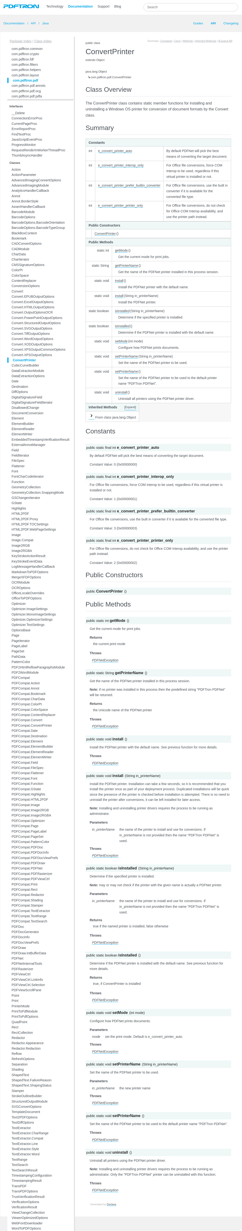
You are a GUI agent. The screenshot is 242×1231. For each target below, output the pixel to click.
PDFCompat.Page (25, 826)
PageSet (18, 651)
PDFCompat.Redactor (28, 895)
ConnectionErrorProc (27, 118)
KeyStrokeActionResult (28, 556)
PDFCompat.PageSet (27, 836)
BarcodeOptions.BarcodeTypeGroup (38, 228)
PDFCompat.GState (26, 789)
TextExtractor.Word (25, 1154)
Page (15, 635)
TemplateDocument (26, 1112)
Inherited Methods (205, 40)
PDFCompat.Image (26, 805)
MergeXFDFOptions (26, 577)
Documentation (80, 6)
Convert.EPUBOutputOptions (33, 296)
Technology (54, 6)
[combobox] (190, 7)
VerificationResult (24, 1207)
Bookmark (19, 238)
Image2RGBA (22, 551)
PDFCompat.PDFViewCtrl (31, 879)
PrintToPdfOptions (25, 1016)
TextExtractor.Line (25, 1144)
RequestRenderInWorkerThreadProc (38, 150)
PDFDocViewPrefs (25, 942)
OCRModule (21, 582)
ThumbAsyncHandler (27, 155)
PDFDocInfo (21, 937)
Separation (20, 1064)
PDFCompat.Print (25, 884)
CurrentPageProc (24, 124)
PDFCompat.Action (26, 683)
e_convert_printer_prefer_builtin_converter (129, 185)
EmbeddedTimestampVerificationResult (40, 439)
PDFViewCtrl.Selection (28, 985)
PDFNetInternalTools (27, 963)
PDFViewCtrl (21, 974)
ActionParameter (24, 175)
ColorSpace (20, 275)
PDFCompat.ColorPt (27, 704)
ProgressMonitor (24, 145)
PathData (18, 657)
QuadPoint (19, 1022)
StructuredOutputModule (30, 1101)
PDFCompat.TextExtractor (31, 911)
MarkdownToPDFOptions (30, 572)
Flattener (18, 466)
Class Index (43, 41)
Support (103, 6)
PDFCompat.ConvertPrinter (32, 725)
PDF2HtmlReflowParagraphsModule (38, 667)
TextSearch (20, 1165)
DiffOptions (20, 392)
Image (16, 535)
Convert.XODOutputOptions (32, 344)
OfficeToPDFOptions (27, 598)
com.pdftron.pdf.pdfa (27, 96)
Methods (188, 40)
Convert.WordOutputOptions (32, 339)
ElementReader (23, 429)
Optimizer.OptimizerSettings (32, 619)
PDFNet (17, 958)
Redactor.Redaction (26, 1048)
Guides (198, 23)
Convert (17, 291)
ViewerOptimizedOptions (30, 1218)
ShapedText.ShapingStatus (32, 1085)
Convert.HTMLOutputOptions (33, 307)
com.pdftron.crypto (25, 54)
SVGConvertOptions (27, 1107)
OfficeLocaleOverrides (28, 593)
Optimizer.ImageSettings (30, 609)
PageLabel (19, 646)
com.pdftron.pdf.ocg (26, 91)
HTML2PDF (20, 513)
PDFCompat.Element (27, 741)
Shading (18, 1069)
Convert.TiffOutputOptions (31, 334)
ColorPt (17, 270)
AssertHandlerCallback (28, 207)
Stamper (18, 1091)
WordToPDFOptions (26, 1228)
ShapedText (20, 1075)
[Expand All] (225, 40)
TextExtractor (21, 1128)
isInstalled (122, 311)
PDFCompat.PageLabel (29, 831)
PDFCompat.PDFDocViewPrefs (35, 858)
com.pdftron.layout (25, 75)
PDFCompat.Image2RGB (30, 810)
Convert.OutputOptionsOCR (32, 312)
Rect (15, 1027)
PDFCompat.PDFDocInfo (30, 852)
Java (45, 23)
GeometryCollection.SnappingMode (38, 492)
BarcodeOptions (23, 217)
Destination (20, 387)
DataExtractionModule (28, 371)
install (119, 281)
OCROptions (21, 588)
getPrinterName (126, 265)
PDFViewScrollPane (26, 990)
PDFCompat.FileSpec (27, 768)
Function (18, 482)
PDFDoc (18, 927)
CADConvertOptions (27, 243)
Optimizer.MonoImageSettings (34, 614)
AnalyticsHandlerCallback (30, 190)
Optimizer (19, 604)
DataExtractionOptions (28, 376)
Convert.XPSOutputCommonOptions (38, 349)
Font (15, 471)
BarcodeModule (23, 212)
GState (17, 503)
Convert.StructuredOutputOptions (36, 323)
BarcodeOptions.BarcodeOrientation (38, 222)
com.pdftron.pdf (25, 80)
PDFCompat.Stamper (27, 905)
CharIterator (20, 259)
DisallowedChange (25, 408)
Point (15, 995)
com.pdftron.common (27, 49)
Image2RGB (21, 545)
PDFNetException (105, 660)
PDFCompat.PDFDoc (27, 847)
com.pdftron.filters (25, 64)
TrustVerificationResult (28, 1197)
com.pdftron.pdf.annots (28, 85)
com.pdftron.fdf (23, 59)
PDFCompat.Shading (27, 900)
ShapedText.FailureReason (32, 1080)
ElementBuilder (23, 424)
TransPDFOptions (25, 1191)
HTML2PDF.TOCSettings (30, 524)
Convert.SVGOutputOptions (32, 328)
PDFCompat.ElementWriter (32, 757)
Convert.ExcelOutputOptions (32, 302)
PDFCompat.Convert (27, 720)
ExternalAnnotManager (28, 445)
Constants (166, 40)
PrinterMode (21, 1006)
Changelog (230, 23)
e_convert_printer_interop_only (121, 165)
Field (15, 450)
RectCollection (22, 1033)
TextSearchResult (25, 1170)
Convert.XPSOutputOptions (32, 355)
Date (15, 381)
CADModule (20, 249)
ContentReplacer (24, 281)
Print (15, 1001)
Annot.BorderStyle (25, 201)
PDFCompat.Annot (25, 688)
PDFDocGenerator (25, 932)
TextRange (19, 1159)
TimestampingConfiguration (32, 1175)
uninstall (121, 392)
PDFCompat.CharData (28, 699)
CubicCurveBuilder (25, 365)
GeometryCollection (26, 487)
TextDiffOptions (23, 1122)
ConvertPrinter (24, 360)
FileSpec (18, 461)
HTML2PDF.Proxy (25, 519)
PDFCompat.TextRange (29, 916)
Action (16, 169)
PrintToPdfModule (25, 1011)
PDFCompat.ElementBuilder (32, 746)
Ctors (177, 40)
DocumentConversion (27, 413)
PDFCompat (21, 678)
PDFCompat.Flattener (28, 773)
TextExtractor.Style (25, 1149)
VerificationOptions (25, 1202)
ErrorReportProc (24, 129)
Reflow (17, 1054)
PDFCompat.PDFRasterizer (32, 874)
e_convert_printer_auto (115, 151)
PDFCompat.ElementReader (33, 752)
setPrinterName (126, 356)
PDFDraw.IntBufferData (29, 953)
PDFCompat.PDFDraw (28, 863)
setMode (121, 341)
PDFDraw (19, 948)
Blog (117, 6)
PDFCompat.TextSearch (29, 921)
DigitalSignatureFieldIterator (32, 402)
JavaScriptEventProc (27, 139)
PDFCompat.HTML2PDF (30, 799)
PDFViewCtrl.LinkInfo (27, 980)
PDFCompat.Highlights (28, 794)
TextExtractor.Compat (27, 1138)
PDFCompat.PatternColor (30, 842)
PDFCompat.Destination (29, 736)
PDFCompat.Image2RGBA (31, 815)
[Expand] (130, 407)
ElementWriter (22, 434)
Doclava (111, 1204)
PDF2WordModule (25, 672)
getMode (121, 250)
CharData (19, 254)
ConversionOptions (26, 286)
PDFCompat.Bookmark (29, 694)
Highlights (19, 508)
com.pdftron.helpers (26, 70)
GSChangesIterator (26, 498)
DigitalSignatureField (27, 397)
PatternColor (21, 662)
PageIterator (21, 641)
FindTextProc (21, 134)
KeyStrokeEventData (27, 561)
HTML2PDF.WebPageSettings (34, 529)
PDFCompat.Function (27, 784)
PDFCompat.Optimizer (28, 821)
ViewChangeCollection (28, 1212)
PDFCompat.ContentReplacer (34, 715)
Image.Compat (22, 540)
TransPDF (19, 1186)
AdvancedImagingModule (30, 185)
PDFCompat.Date (25, 731)
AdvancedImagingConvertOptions (36, 180)
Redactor (18, 1038)
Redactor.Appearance (27, 1043)
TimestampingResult (27, 1181)
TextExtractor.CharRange (30, 1133)
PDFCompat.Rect (25, 889)
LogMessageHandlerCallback (33, 566)
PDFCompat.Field (25, 762)
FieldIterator (20, 455)
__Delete (18, 113)
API (33, 23)
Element (18, 418)
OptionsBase (21, 630)
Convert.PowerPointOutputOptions (37, 318)
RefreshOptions (23, 1059)
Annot (16, 196)
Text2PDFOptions (25, 1117)
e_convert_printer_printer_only (120, 205)
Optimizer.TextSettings (28, 625)
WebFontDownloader (27, 1223)
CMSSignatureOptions (28, 265)
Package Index (21, 41)
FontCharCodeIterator (28, 476)
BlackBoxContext (24, 233)
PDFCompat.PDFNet (27, 868)
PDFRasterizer (22, 969)
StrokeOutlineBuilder (27, 1096)
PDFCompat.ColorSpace (30, 710)
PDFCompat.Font (24, 778)
